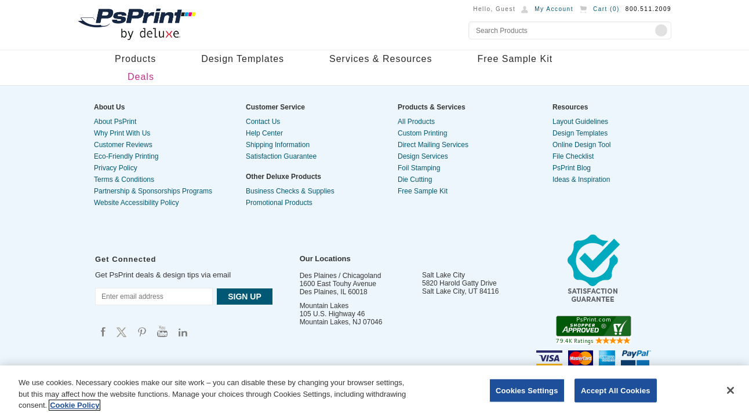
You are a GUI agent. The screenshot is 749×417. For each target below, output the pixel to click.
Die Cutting (415, 179)
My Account (554, 9)
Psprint (103, 331)
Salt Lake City (443, 275)
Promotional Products (279, 203)
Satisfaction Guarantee (281, 156)
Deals (141, 77)
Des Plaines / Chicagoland (340, 276)
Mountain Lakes (324, 306)
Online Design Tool (581, 145)
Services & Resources (380, 59)
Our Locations (325, 258)
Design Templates (242, 59)
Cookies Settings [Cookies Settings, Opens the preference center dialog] (527, 390)
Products (135, 59)
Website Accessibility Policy (136, 203)
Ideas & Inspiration (581, 179)
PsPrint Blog (571, 168)
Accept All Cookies (615, 390)
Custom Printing (422, 133)
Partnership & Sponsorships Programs (153, 191)
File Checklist (573, 156)
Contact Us (263, 122)
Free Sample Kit (514, 59)
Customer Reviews (123, 145)
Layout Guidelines (580, 122)
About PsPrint (115, 122)
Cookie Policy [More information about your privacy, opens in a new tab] (74, 405)
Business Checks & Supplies (290, 191)
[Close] (730, 390)
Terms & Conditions (124, 179)
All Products (416, 122)
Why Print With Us (122, 133)
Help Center (264, 133)
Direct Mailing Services (433, 145)
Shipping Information (278, 145)
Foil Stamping (419, 168)
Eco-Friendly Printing (126, 156)
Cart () (606, 9)
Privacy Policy (115, 168)
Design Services (423, 156)
